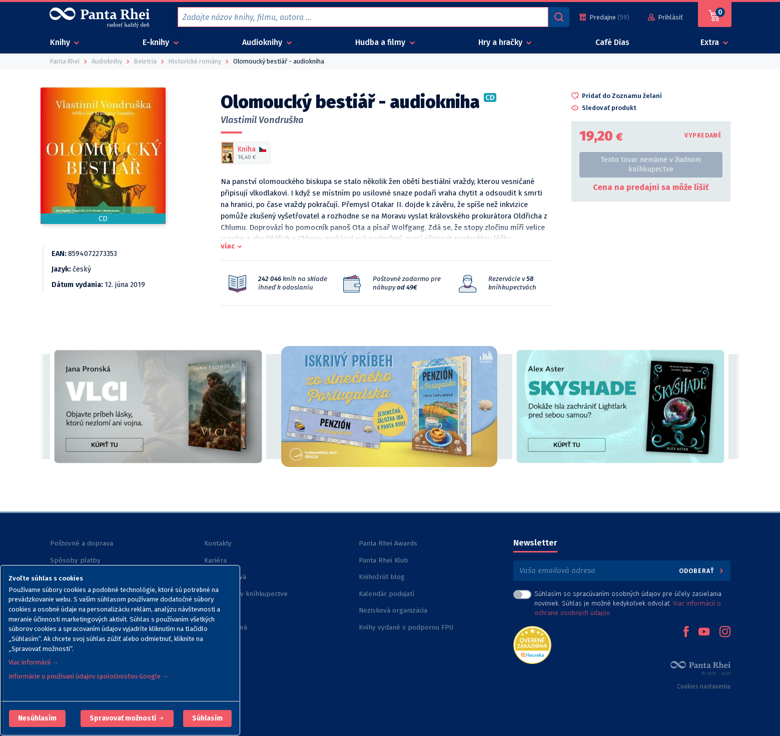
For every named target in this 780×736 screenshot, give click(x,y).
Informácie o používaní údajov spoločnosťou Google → (89, 676)
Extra (710, 42)
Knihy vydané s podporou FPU (406, 627)
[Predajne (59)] (604, 17)
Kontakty (218, 543)
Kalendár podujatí (386, 594)
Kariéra (215, 560)
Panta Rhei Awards (388, 543)
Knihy (61, 42)
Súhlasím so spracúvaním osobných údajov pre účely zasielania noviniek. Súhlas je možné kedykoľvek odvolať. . (627, 603)
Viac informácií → (34, 662)
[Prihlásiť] (665, 17)
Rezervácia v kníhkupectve (246, 594)
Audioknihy (263, 42)
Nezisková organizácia (393, 610)
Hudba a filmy (381, 42)
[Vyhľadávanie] (558, 17)
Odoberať (701, 570)
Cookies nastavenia (703, 686)
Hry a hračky (501, 42)
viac (228, 246)
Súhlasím (207, 718)
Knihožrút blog (382, 576)
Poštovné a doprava (81, 543)
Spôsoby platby (75, 560)
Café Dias (612, 42)
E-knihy (157, 42)
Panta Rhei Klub (383, 560)
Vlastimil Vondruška (262, 120)
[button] (37, 718)
